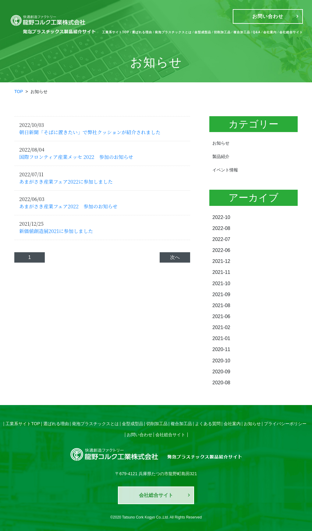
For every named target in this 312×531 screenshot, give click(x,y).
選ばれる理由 (142, 32)
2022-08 (221, 228)
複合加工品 (241, 32)
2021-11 (221, 272)
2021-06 (221, 316)
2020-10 (221, 360)
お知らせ (220, 143)
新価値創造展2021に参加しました (56, 231)
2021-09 (221, 294)
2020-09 (221, 371)
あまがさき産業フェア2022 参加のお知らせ (68, 206)
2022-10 (221, 217)
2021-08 (221, 305)
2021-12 (221, 261)
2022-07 (221, 239)
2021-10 (221, 283)
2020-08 (221, 382)
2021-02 (221, 327)
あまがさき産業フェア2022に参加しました (66, 181)
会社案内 (270, 32)
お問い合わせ (139, 433)
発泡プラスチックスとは (173, 32)
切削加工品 (222, 32)
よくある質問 (208, 423)
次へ (175, 257)
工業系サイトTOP (115, 32)
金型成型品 (202, 32)
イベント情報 (225, 169)
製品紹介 (220, 156)
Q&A (257, 32)
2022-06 (221, 250)
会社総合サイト (291, 32)
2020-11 (221, 349)
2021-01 (221, 338)
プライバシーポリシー (285, 423)
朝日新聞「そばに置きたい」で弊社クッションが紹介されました (90, 132)
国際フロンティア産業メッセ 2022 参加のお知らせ (76, 156)
